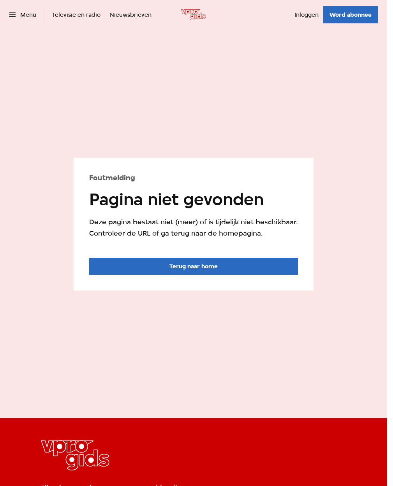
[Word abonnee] (350, 14)
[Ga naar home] (193, 14)
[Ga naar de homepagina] (193, 266)
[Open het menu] (23, 14)
